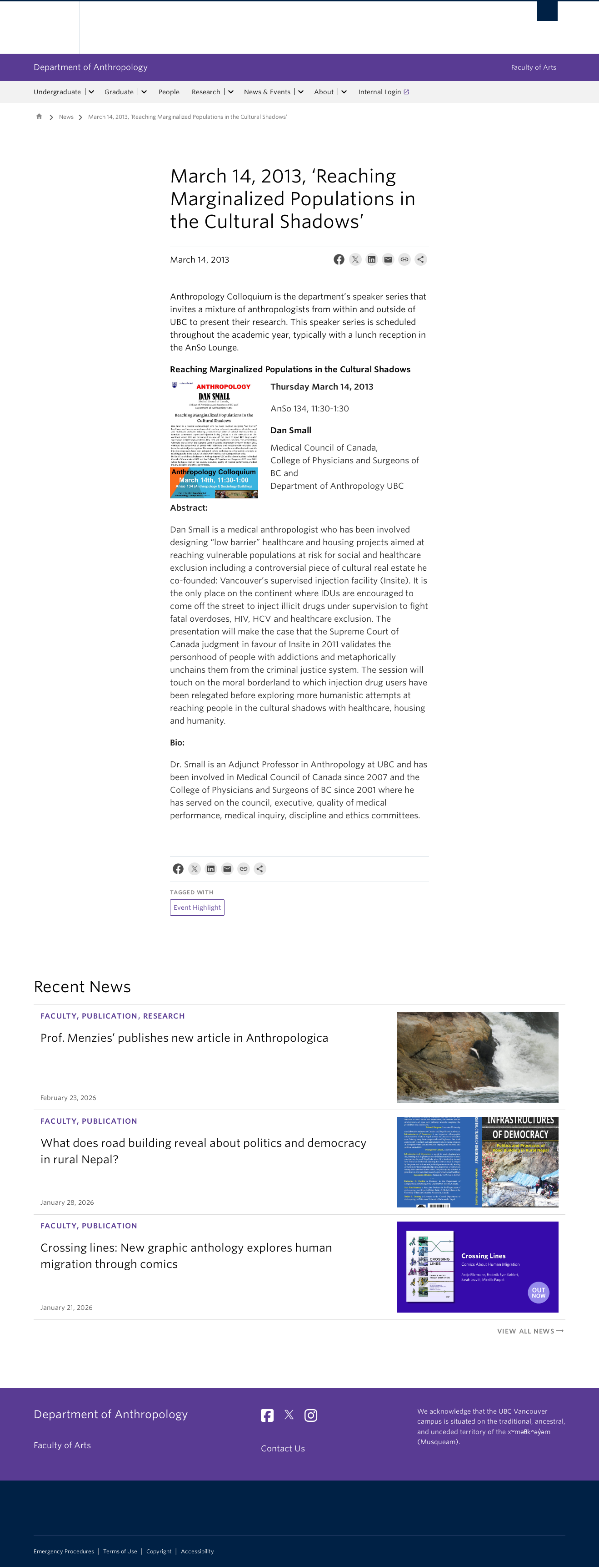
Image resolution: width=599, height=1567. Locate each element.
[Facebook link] (270, 1418)
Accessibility (197, 1551)
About (324, 92)
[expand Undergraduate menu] (91, 92)
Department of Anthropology (91, 67)
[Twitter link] (292, 1418)
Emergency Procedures (64, 1551)
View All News (531, 1331)
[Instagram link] (314, 1418)
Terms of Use (120, 1551)
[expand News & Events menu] (301, 92)
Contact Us (283, 1448)
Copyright (159, 1551)
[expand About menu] (344, 92)
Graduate (119, 92)
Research (206, 92)
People (169, 92)
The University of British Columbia (53, 27)
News (66, 116)
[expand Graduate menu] (144, 92)
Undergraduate (57, 92)
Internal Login (380, 92)
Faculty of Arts (533, 67)
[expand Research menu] (231, 92)
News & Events (267, 92)
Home (39, 116)
